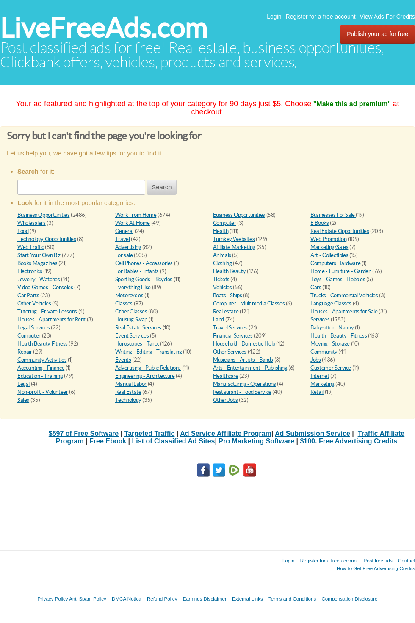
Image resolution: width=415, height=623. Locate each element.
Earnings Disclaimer (205, 598)
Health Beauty (229, 271)
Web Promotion (328, 239)
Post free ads (377, 560)
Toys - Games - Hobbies (337, 279)
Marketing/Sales (329, 247)
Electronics (29, 271)
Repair (24, 352)
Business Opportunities (43, 215)
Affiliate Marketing (234, 247)
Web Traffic (30, 247)
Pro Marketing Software (256, 441)
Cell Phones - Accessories (144, 263)
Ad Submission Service (312, 433)
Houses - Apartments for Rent (51, 319)
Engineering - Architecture (145, 376)
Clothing (222, 263)
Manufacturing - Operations (244, 384)
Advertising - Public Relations (148, 368)
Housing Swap (131, 319)
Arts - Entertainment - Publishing (250, 368)
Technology (128, 400)
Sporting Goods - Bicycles (143, 279)
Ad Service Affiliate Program (225, 433)
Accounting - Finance (40, 368)
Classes (124, 303)
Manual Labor (131, 384)
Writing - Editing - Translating (148, 352)
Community (324, 352)
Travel (122, 239)
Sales (23, 400)
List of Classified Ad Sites (173, 441)
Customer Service (330, 368)
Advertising (128, 247)
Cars (315, 287)
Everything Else (133, 287)
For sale (124, 255)
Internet (319, 376)
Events (123, 360)
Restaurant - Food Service (242, 392)
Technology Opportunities (46, 239)
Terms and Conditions (292, 598)
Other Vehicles (34, 303)
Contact (406, 560)
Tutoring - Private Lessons (47, 311)
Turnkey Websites (234, 239)
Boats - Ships (227, 295)
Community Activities (41, 360)
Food (22, 231)
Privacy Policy (52, 598)
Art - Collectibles (329, 255)
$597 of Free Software (84, 433)
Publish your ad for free (377, 33)
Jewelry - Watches (38, 279)
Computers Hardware (335, 263)
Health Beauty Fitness (42, 344)
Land (218, 319)
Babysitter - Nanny (332, 327)
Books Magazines (37, 263)
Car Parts (28, 295)
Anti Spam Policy (87, 598)
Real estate (226, 311)
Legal (23, 384)
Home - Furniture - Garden (340, 271)
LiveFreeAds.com (103, 27)
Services (319, 319)
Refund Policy (162, 598)
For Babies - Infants (137, 271)
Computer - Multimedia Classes (249, 303)
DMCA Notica (126, 598)
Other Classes (131, 311)
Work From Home (136, 215)
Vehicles (222, 287)
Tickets (221, 279)
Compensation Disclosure (349, 598)
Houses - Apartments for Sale (343, 311)
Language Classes (330, 303)
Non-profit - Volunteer (42, 392)
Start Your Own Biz (39, 255)
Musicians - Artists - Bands (243, 360)
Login (274, 16)
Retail (317, 392)
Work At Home (132, 223)
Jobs (315, 360)
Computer (224, 223)
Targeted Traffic (150, 433)
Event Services (132, 335)
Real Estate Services (138, 327)
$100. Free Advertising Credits (348, 441)
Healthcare (225, 376)
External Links (247, 598)
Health (221, 231)
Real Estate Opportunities (339, 231)
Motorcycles (129, 295)
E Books (319, 223)
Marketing (322, 384)
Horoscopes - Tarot (137, 344)
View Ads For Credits (387, 16)
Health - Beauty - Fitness (338, 335)
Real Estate (128, 392)
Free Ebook (107, 441)
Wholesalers (31, 223)
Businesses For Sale (333, 215)
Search (162, 187)
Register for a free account (321, 16)
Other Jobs (225, 400)
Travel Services (230, 327)
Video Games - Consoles (45, 287)
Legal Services (33, 327)
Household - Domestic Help (244, 344)
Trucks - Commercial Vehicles (344, 295)
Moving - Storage (330, 344)
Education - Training (40, 376)
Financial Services (233, 335)
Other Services (230, 352)
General (124, 231)
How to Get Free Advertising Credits (376, 568)
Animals (222, 255)
